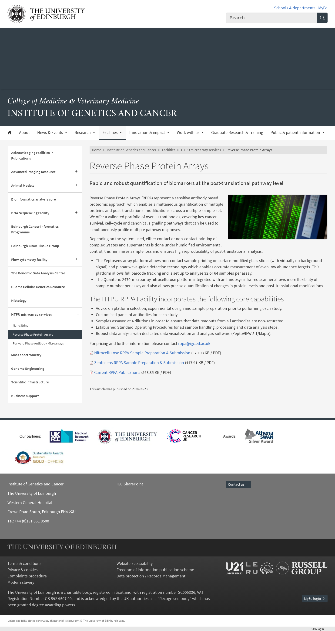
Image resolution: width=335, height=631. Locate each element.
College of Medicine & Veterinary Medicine (73, 101)
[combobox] (272, 18)
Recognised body (174, 598)
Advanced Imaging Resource (33, 171)
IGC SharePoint (130, 484)
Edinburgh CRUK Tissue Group (35, 245)
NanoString (20, 325)
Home (96, 149)
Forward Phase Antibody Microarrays (38, 343)
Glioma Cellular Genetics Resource (38, 286)
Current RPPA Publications (117, 372)
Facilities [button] (111, 132)
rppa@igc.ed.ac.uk (194, 343)
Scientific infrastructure (30, 382)
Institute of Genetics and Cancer (131, 149)
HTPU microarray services (31, 314)
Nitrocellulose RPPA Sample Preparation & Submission (142, 352)
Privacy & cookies (22, 569)
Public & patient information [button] (296, 132)
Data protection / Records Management (151, 576)
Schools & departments (294, 7)
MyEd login (314, 598)
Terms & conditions (24, 563)
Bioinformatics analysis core (33, 199)
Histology (19, 300)
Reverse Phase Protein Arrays (33, 334)
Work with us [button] (189, 132)
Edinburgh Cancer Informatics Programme (35, 229)
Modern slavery (20, 582)
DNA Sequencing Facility (30, 213)
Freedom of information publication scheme (155, 569)
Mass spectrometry (26, 354)
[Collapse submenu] (78, 314)
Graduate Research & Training (237, 132)
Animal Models (22, 185)
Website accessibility (135, 563)
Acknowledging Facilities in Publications (32, 155)
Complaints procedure (27, 576)
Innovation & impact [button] (147, 132)
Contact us (238, 484)
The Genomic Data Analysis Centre (38, 273)
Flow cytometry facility (29, 259)
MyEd (323, 7)
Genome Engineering (27, 368)
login (320, 629)
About (24, 132)
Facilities (168, 149)
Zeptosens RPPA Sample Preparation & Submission (139, 362)
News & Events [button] (50, 132)
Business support (25, 395)
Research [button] (83, 132)
